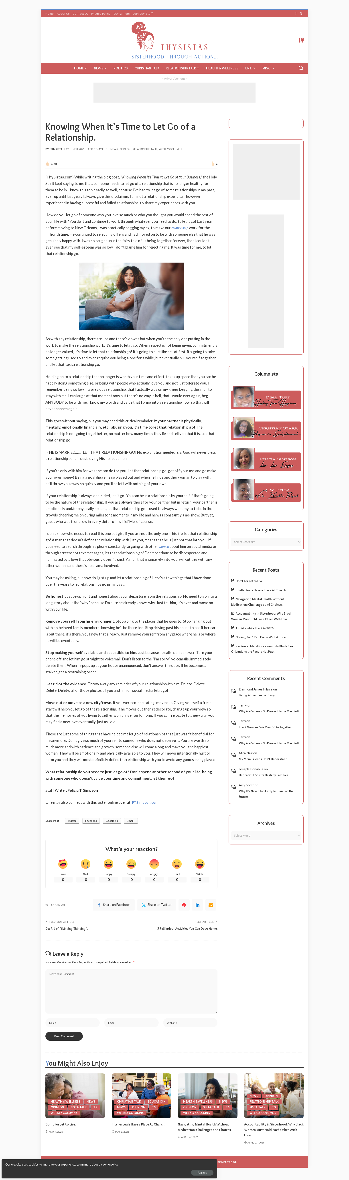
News (114, 149)
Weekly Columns (170, 149)
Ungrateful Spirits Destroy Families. (264, 775)
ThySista (56, 149)
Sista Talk (79, 1110)
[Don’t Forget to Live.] (75, 1099)
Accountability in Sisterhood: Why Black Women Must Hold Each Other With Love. (273, 1133)
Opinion (125, 149)
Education (126, 1105)
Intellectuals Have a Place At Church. (261, 590)
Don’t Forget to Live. (249, 581)
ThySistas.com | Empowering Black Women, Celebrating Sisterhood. (191, 1165)
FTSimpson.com (146, 802)
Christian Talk (129, 1099)
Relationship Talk (145, 149)
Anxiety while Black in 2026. (255, 628)
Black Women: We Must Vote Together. (266, 727)
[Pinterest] (184, 905)
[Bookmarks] (301, 40)
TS (96, 1110)
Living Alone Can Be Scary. (257, 695)
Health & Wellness (66, 1105)
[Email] (210, 905)
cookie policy (56, 1162)
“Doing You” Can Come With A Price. (261, 637)
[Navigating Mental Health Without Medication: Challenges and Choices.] (207, 1099)
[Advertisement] (174, 93)
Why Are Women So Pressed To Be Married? (269, 711)
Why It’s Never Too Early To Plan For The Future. (266, 794)
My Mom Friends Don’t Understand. (263, 759)
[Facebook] (295, 13)
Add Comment (97, 149)
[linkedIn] (197, 905)
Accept (54, 1170)
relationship (180, 227)
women (164, 546)
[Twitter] (301, 13)
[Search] (301, 68)
